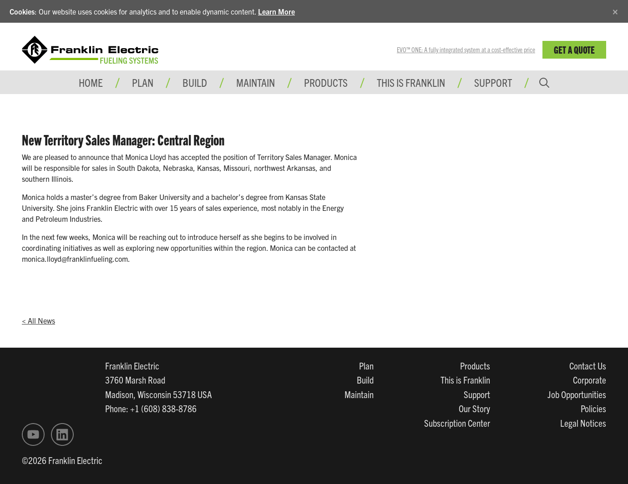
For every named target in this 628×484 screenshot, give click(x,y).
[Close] (615, 10)
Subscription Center (457, 423)
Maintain (359, 394)
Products (475, 365)
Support (493, 82)
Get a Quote (574, 49)
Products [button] (326, 82)
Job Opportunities (576, 394)
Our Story (474, 408)
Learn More (276, 11)
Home (91, 82)
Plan (366, 365)
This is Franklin (411, 82)
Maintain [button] (255, 82)
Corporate (589, 379)
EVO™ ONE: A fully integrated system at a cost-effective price (466, 49)
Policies (593, 408)
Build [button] (194, 82)
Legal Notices (583, 423)
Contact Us (587, 365)
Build (365, 379)
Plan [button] (142, 82)
